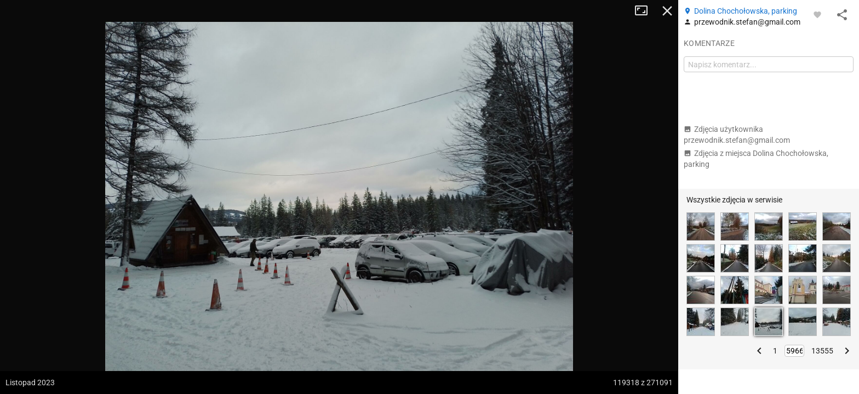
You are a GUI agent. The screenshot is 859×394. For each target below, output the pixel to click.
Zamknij (667, 11)
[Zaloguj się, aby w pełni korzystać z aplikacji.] (817, 14)
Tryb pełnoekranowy (645, 11)
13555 (822, 350)
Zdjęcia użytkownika (737, 134)
